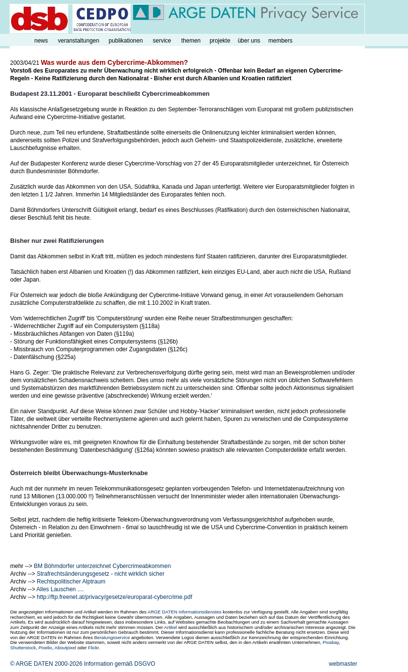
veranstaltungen (78, 40)
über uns (249, 40)
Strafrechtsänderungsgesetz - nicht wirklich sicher (100, 573)
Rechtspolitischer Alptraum (71, 581)
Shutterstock (23, 647)
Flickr (93, 647)
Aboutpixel (65, 647)
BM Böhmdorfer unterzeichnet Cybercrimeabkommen (102, 566)
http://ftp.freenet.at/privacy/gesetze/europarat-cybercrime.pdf (114, 597)
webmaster (343, 663)
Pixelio (45, 647)
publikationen (126, 40)
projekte (220, 40)
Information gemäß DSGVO (119, 663)
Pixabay (330, 642)
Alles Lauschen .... (60, 589)
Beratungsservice (112, 637)
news (41, 40)
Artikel (170, 627)
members (280, 40)
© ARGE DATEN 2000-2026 (46, 663)
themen (191, 40)
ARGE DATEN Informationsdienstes (184, 611)
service (162, 40)
